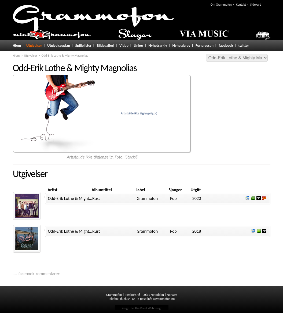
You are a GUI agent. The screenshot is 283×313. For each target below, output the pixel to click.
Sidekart (255, 4)
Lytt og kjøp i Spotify (253, 198)
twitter (243, 45)
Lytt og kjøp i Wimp (258, 198)
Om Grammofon (221, 4)
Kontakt (241, 4)
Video (123, 45)
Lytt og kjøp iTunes (247, 198)
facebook (226, 45)
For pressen (205, 45)
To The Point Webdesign (146, 308)
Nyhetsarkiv (158, 45)
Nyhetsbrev (181, 45)
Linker (138, 45)
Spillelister (83, 45)
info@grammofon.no (161, 299)
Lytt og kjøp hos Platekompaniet (264, 198)
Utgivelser (34, 45)
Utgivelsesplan (58, 45)
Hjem (17, 45)
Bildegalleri (105, 45)
